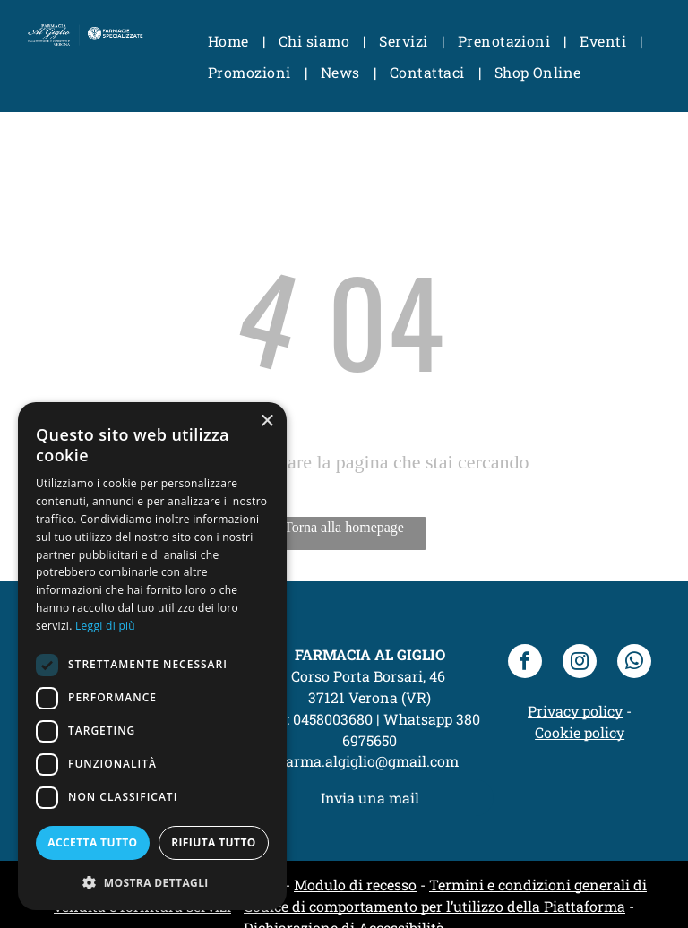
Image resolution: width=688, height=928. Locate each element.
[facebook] (525, 663)
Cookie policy (579, 732)
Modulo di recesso (355, 884)
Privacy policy (575, 710)
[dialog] (152, 656)
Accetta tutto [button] (92, 842)
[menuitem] (229, 41)
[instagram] (580, 663)
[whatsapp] (634, 663)
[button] (152, 882)
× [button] (266, 421)
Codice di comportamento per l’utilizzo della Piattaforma (434, 906)
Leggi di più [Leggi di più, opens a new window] (105, 625)
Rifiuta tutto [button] (213, 842)
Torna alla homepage (344, 527)
